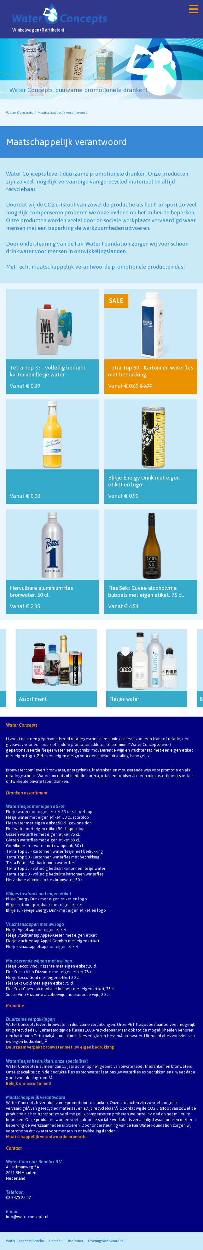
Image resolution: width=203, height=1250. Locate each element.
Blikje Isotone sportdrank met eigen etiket (44, 904)
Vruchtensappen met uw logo (35, 924)
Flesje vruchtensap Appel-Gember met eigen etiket (52, 941)
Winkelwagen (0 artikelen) (38, 29)
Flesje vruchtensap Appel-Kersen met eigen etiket (51, 935)
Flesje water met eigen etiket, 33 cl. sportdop (47, 817)
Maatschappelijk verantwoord (35, 1097)
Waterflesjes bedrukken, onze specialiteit (47, 1061)
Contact (14, 1148)
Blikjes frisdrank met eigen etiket (38, 893)
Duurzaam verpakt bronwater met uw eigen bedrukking (60, 1047)
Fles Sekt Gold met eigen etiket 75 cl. (40, 983)
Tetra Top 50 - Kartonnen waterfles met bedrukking (53, 857)
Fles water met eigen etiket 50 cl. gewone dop (49, 823)
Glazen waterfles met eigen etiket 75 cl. (43, 834)
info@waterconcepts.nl (27, 1216)
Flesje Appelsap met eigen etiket (36, 929)
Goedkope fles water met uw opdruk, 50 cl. (45, 845)
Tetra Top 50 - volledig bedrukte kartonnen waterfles (54, 874)
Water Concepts (19, 112)
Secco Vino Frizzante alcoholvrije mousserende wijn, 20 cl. (58, 994)
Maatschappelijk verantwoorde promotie (46, 1136)
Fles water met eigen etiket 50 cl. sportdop (45, 828)
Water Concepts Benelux (25, 1241)
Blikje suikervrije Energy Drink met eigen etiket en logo (56, 910)
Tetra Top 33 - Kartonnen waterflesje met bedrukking (54, 851)
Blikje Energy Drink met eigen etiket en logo (46, 899)
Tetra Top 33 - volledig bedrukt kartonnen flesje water (55, 868)
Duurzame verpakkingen (30, 1019)
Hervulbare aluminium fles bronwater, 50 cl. (45, 879)
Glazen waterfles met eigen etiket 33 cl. (43, 840)
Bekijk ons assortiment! (28, 1083)
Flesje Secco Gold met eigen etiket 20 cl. (43, 977)
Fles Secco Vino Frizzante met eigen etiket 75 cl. (50, 971)
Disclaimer (75, 1241)
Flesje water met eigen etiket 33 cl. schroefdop (49, 811)
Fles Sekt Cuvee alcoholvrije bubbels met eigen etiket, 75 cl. (61, 988)
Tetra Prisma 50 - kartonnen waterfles (40, 862)
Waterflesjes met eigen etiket (35, 806)
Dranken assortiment (27, 792)
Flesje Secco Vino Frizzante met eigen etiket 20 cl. (51, 966)
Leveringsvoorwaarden (105, 1241)
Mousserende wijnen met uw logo (39, 960)
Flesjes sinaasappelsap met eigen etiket (42, 946)
